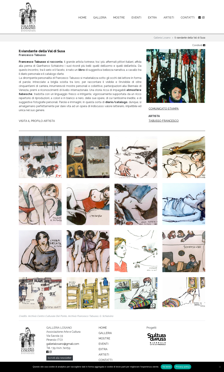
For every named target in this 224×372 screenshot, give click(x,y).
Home (82, 17)
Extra (152, 17)
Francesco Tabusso (32, 61)
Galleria (99, 17)
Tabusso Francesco (164, 120)
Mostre (119, 17)
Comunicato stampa (164, 108)
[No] (219, 366)
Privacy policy (183, 366)
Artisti (169, 17)
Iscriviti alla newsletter (59, 358)
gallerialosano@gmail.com (62, 343)
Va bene (166, 366)
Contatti (187, 17)
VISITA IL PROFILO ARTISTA (37, 121)
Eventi (136, 17)
